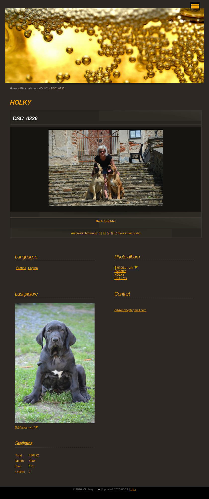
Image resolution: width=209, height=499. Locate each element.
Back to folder (106, 221)
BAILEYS (120, 278)
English (33, 268)
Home (13, 88)
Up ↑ (133, 489)
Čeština (21, 268)
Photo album (28, 88)
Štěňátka (120, 271)
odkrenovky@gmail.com (130, 310)
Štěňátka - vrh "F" (126, 267)
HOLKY (43, 88)
